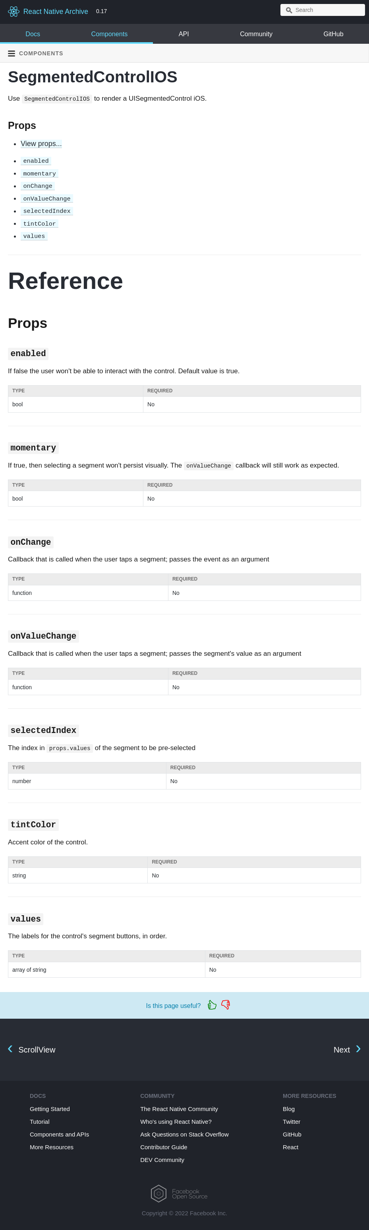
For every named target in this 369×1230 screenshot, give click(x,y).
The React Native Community (179, 1108)
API (184, 33)
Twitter (291, 1121)
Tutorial (39, 1121)
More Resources (51, 1147)
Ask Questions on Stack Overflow (184, 1134)
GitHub (333, 33)
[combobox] (322, 10)
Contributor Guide (163, 1147)
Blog (289, 1108)
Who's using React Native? (176, 1121)
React (290, 1147)
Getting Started (50, 1108)
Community (256, 33)
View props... (41, 144)
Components (109, 33)
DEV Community (162, 1159)
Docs (32, 33)
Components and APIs (59, 1134)
